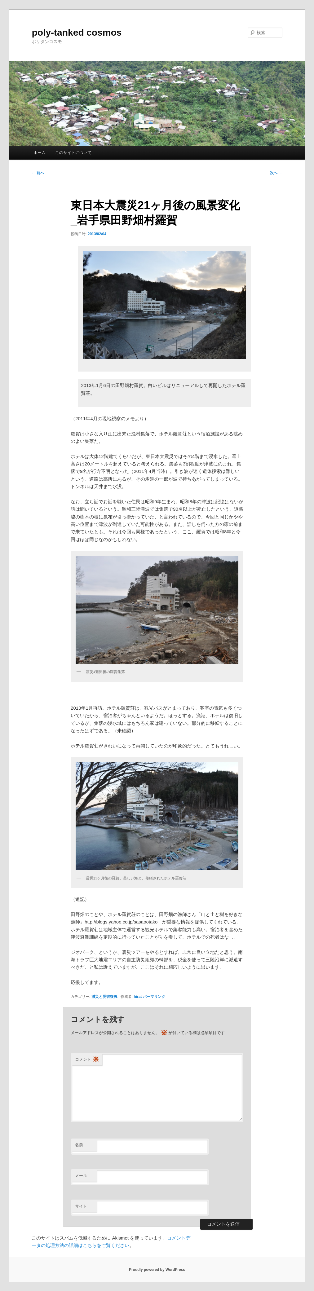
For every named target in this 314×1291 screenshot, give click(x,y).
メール (81, 1175)
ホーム (39, 152)
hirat (138, 996)
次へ (276, 173)
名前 (79, 1145)
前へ (38, 173)
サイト (81, 1206)
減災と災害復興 (104, 996)
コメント (87, 1059)
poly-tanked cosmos (77, 32)
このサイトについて (73, 152)
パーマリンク (154, 996)
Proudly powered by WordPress (157, 1269)
